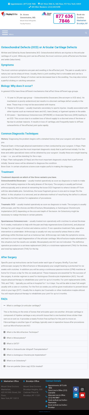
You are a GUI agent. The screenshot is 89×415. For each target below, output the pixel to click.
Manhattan (81, 20)
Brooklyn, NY (82, 23)
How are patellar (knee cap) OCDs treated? (25, 366)
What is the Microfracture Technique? (22, 332)
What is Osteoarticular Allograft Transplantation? (27, 349)
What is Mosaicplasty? (16, 338)
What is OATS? (13, 343)
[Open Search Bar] (86, 33)
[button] (44, 305)
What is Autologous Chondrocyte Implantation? (26, 355)
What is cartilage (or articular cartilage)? (24, 305)
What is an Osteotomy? (16, 360)
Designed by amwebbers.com (44, 411)
